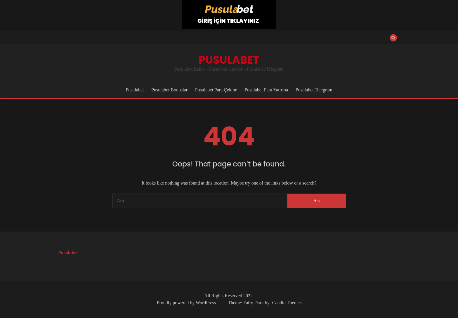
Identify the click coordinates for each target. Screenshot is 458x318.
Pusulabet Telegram (314, 89)
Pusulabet (229, 59)
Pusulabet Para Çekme (216, 89)
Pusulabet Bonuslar (169, 89)
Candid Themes (287, 302)
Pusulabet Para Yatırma (266, 89)
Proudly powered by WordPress (187, 302)
